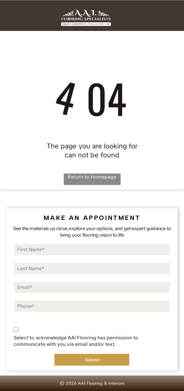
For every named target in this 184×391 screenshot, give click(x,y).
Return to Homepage (92, 177)
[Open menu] (170, 17)
